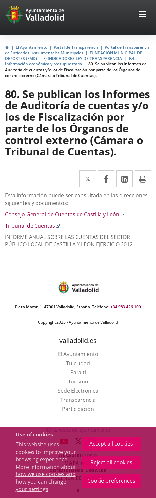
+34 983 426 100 (125, 307)
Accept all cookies (111, 443)
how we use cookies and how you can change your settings (46, 482)
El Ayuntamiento (31, 47)
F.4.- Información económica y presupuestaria (71, 61)
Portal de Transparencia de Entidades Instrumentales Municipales (77, 50)
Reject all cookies (111, 462)
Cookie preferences (111, 480)
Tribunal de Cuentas (32, 225)
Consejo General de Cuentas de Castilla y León (64, 214)
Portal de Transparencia (76, 47)
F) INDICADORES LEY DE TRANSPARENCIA (83, 58)
